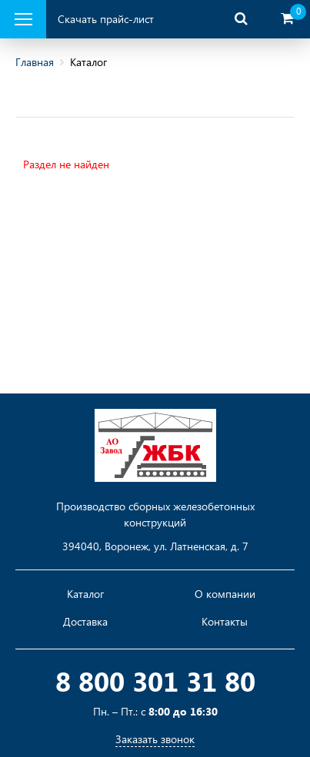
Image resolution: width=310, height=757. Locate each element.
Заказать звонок (155, 739)
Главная (34, 62)
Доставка (85, 621)
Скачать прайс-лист (106, 19)
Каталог (85, 594)
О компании (225, 594)
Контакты (225, 621)
